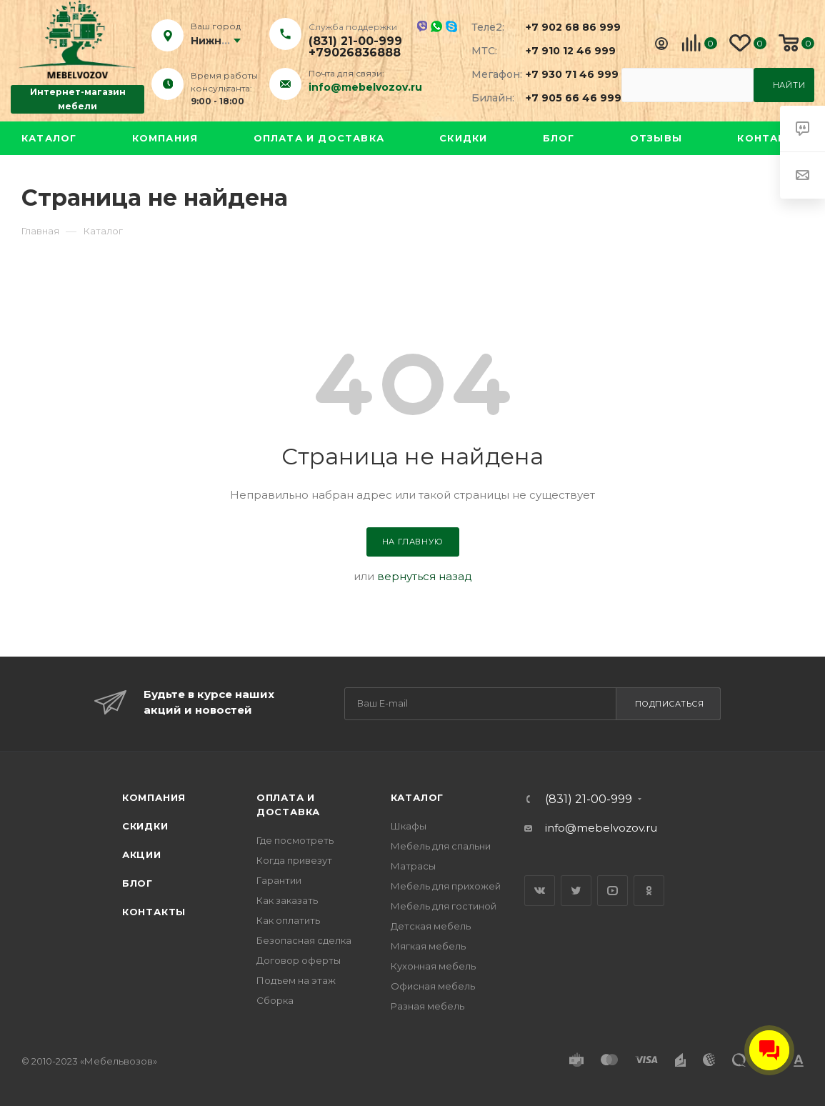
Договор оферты (298, 960)
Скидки (463, 138)
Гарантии (278, 880)
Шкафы (408, 826)
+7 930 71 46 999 (565, 74)
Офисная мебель (433, 986)
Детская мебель (431, 926)
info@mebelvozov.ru (365, 87)
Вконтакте (539, 890)
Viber (421, 26)
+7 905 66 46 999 (565, 98)
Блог (559, 138)
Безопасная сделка (303, 940)
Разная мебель (427, 1006)
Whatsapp (436, 26)
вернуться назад (424, 576)
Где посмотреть (295, 840)
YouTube (612, 890)
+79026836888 (355, 53)
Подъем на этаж (296, 980)
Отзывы (656, 138)
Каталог (48, 138)
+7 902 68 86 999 (565, 27)
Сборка (275, 1000)
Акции (141, 854)
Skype (451, 26)
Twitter (576, 890)
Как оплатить (288, 920)
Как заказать (287, 900)
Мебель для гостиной (443, 906)
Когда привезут (294, 860)
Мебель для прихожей (446, 886)
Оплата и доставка (319, 138)
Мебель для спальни (441, 846)
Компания (165, 138)
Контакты (770, 138)
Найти (789, 85)
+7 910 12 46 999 (565, 51)
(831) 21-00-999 (355, 41)
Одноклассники (649, 890)
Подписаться (669, 704)
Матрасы (413, 866)
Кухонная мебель (433, 966)
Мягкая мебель (428, 946)
